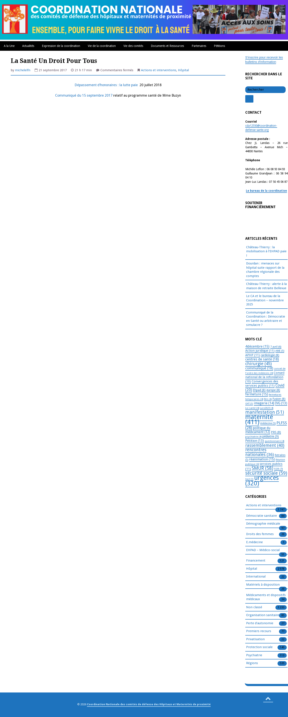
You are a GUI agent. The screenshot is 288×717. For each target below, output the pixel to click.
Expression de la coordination (61, 46)
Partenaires (199, 46)
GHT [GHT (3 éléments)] (249, 403)
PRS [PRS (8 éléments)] (276, 432)
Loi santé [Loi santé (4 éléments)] (252, 407)
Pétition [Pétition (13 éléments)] (254, 441)
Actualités (28, 46)
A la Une (9, 46)
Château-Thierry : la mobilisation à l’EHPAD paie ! (266, 251)
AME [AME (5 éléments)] (279, 350)
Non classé (254, 607)
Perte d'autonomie (259, 623)
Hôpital (183, 70)
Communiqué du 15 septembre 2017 (83, 95)
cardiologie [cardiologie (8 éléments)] (270, 355)
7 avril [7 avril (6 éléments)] (275, 346)
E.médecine (254, 542)
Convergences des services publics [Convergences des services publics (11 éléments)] (261, 383)
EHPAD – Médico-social (263, 550)
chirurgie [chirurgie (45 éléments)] (258, 363)
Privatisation (255, 639)
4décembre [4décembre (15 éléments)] (257, 346)
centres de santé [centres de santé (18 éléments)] (262, 359)
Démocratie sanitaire (261, 516)
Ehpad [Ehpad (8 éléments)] (259, 390)
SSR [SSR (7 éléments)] (278, 468)
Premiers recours (258, 631)
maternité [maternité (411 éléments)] (259, 419)
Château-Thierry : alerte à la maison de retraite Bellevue (266, 286)
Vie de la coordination (102, 46)
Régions (252, 663)
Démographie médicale (263, 524)
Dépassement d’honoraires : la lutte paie (107, 85)
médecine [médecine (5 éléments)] (268, 423)
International (256, 577)
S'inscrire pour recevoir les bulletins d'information (264, 59)
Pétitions (219, 46)
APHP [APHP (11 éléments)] (252, 355)
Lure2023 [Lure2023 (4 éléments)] (266, 407)
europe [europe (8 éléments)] (273, 390)
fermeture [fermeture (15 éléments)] (256, 394)
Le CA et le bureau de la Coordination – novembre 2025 (265, 300)
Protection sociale (259, 647)
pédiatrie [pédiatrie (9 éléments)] (270, 436)
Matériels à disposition (263, 585)
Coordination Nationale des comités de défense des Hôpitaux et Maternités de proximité (149, 704)
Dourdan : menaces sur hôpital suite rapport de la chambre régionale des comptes (265, 269)
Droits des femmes (260, 534)
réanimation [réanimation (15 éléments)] (262, 459)
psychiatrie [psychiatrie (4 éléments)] (253, 436)
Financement (255, 561)
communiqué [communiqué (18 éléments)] (259, 368)
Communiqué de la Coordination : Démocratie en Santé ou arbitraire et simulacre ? (265, 319)
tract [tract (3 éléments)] (249, 479)
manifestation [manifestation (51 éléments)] (264, 412)
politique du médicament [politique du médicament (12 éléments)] (257, 430)
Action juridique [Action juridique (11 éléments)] (260, 351)
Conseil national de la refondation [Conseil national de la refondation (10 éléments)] (264, 377)
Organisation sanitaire (262, 615)
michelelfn (22, 70)
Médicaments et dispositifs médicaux (266, 597)
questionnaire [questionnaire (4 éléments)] (274, 441)
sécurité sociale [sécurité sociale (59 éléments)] (266, 473)
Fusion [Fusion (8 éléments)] (278, 399)
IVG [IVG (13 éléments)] (281, 403)
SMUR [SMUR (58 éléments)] (262, 468)
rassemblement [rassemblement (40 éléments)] (264, 445)
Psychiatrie (254, 655)
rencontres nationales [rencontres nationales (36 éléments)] (259, 452)
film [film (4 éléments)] (268, 399)
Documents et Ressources (167, 46)
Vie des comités (133, 46)
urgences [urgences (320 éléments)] (262, 480)
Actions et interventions (158, 70)
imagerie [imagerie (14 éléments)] (264, 403)
